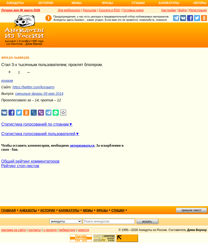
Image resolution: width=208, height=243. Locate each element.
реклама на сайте (13, 230)
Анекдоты (15, 3)
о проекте (50, 230)
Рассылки (89, 10)
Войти (182, 10)
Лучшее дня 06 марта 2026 (20, 10)
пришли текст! (191, 210)
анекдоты (28, 210)
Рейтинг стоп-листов (20, 166)
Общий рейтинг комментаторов (30, 161)
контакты (34, 230)
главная (8, 210)
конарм (7, 81)
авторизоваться (82, 145)
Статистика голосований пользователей (38, 134)
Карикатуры (169, 3)
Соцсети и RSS (109, 10)
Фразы (107, 3)
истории (47, 210)
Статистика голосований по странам (35, 124)
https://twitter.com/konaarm (33, 87)
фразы (102, 210)
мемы (88, 210)
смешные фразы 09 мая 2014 (39, 94)
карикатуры (69, 210)
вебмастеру (67, 230)
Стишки (138, 3)
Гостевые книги (133, 10)
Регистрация (198, 10)
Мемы (77, 3)
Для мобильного (69, 10)
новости (83, 230)
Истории (45, 3)
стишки (117, 210)
